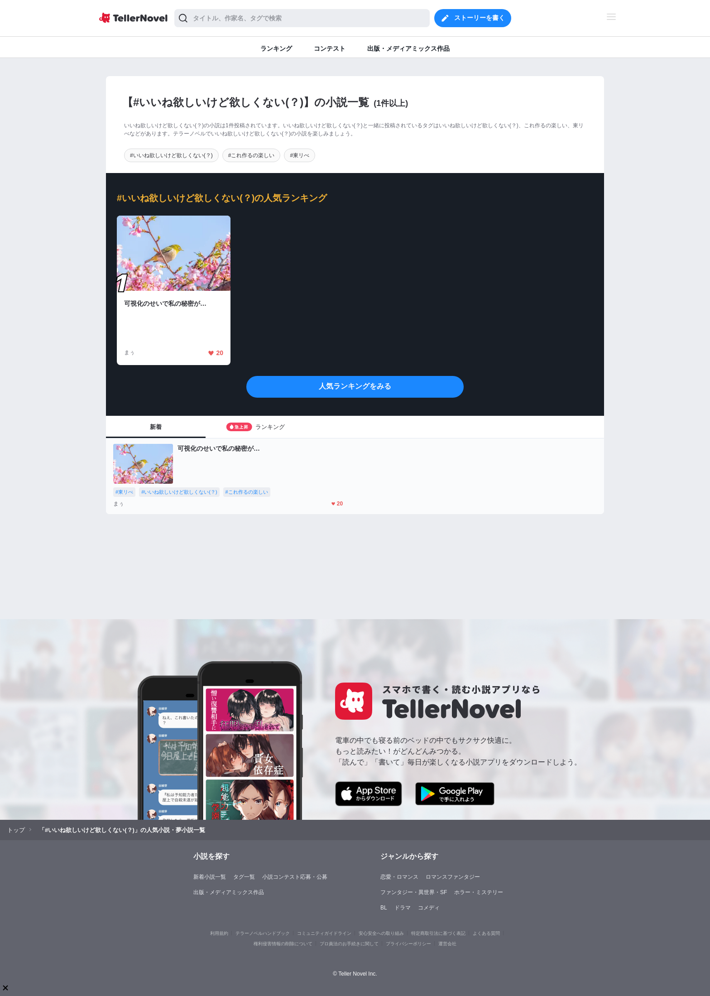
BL (383, 908)
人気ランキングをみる (355, 386)
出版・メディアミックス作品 (228, 892)
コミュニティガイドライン (324, 933)
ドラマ (402, 908)
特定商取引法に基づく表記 (438, 933)
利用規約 (219, 933)
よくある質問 (486, 933)
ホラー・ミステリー (478, 892)
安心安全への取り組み (381, 933)
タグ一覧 (244, 877)
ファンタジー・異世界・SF (413, 892)
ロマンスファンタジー (453, 877)
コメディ (429, 908)
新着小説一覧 (209, 877)
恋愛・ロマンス (399, 877)
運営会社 (447, 943)
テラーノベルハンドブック (262, 933)
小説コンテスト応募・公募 (294, 877)
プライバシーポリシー (408, 943)
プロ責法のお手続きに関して (349, 943)
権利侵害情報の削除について (283, 943)
